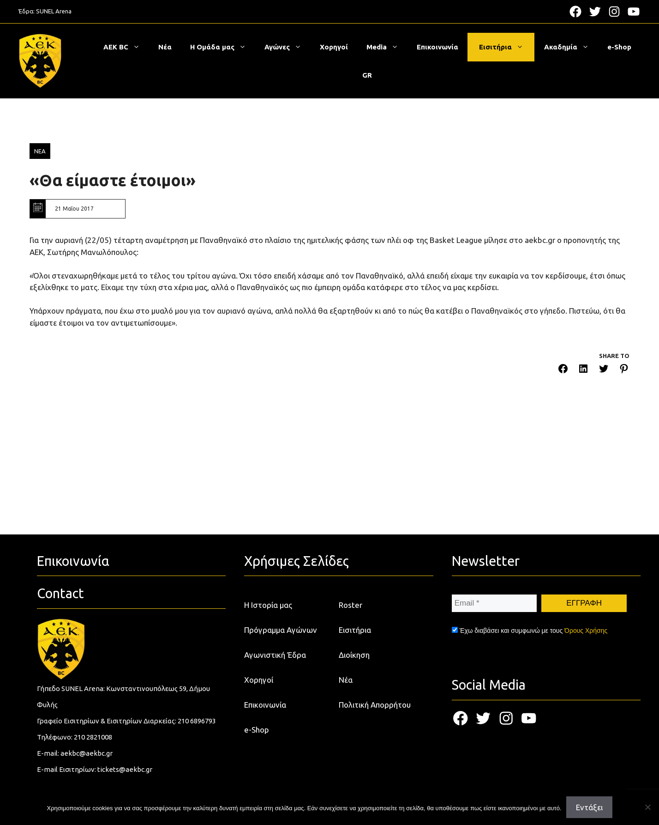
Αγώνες (287, 47)
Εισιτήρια (506, 47)
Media (386, 47)
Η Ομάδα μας (222, 47)
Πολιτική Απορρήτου (375, 704)
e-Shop (619, 47)
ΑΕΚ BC (126, 47)
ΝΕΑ (40, 151)
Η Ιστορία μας (268, 605)
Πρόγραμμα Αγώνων (280, 629)
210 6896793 (197, 721)
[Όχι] (647, 807)
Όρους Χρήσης (585, 630)
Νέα (165, 47)
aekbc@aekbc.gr (86, 753)
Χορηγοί (334, 47)
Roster (350, 605)
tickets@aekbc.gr (124, 769)
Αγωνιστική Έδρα (275, 654)
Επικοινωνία (437, 47)
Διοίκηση (354, 654)
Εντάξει (589, 807)
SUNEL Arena (54, 11)
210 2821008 (93, 737)
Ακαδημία (571, 47)
